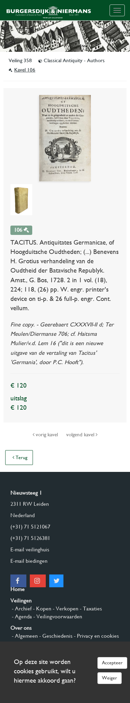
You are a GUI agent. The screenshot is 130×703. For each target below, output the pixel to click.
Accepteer (112, 662)
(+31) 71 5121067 (30, 526)
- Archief (21, 608)
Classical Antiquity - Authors (71, 60)
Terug (19, 457)
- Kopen (41, 608)
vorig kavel (46, 434)
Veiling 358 (21, 60)
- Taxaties (90, 608)
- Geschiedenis (55, 636)
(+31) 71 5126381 (30, 538)
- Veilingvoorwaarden (57, 616)
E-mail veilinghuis (29, 549)
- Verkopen (64, 608)
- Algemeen (24, 636)
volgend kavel (81, 434)
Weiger (109, 678)
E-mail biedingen (28, 561)
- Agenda (21, 616)
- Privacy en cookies (95, 636)
